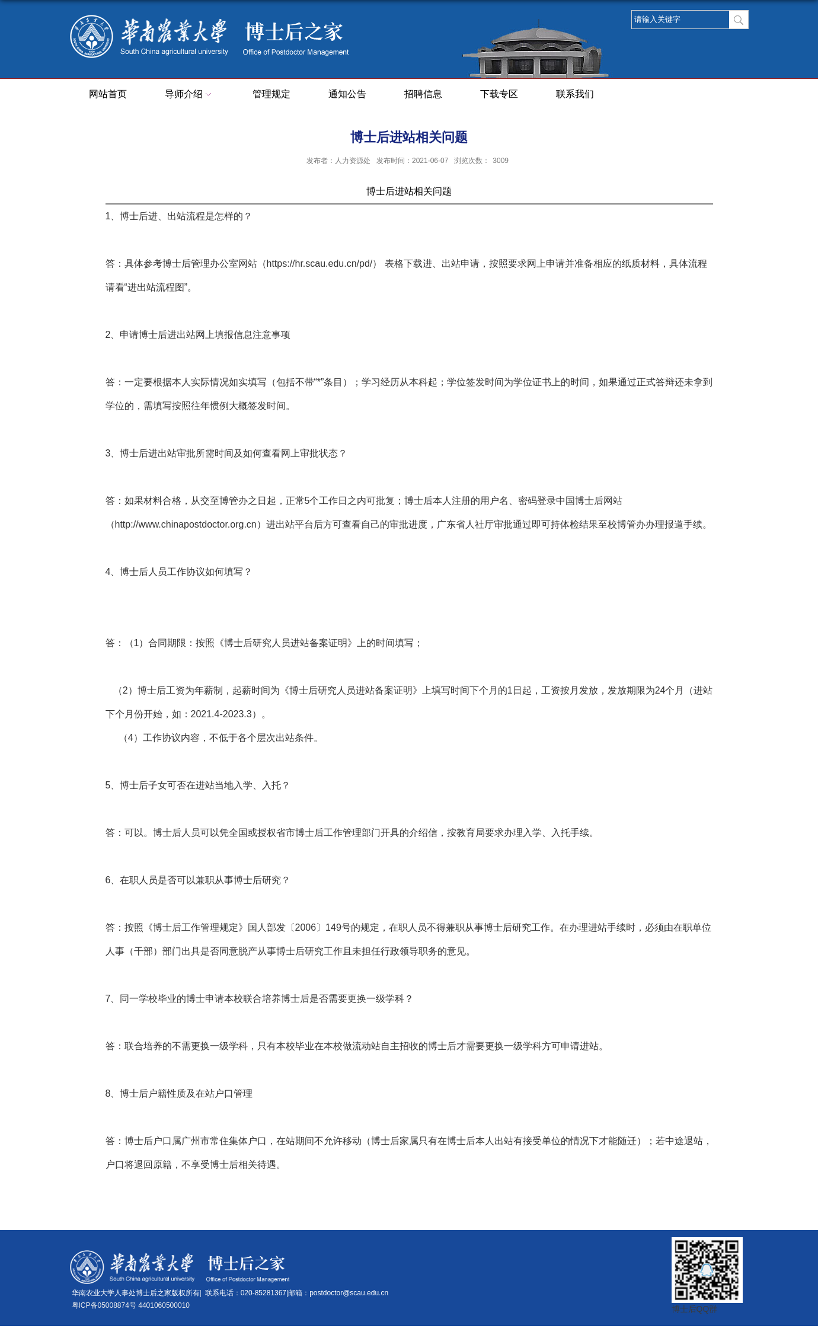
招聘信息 (423, 94)
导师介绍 (190, 95)
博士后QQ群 (695, 1309)
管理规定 (271, 94)
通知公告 (347, 94)
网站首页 (108, 94)
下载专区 (499, 94)
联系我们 (575, 94)
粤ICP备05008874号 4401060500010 (131, 1305)
